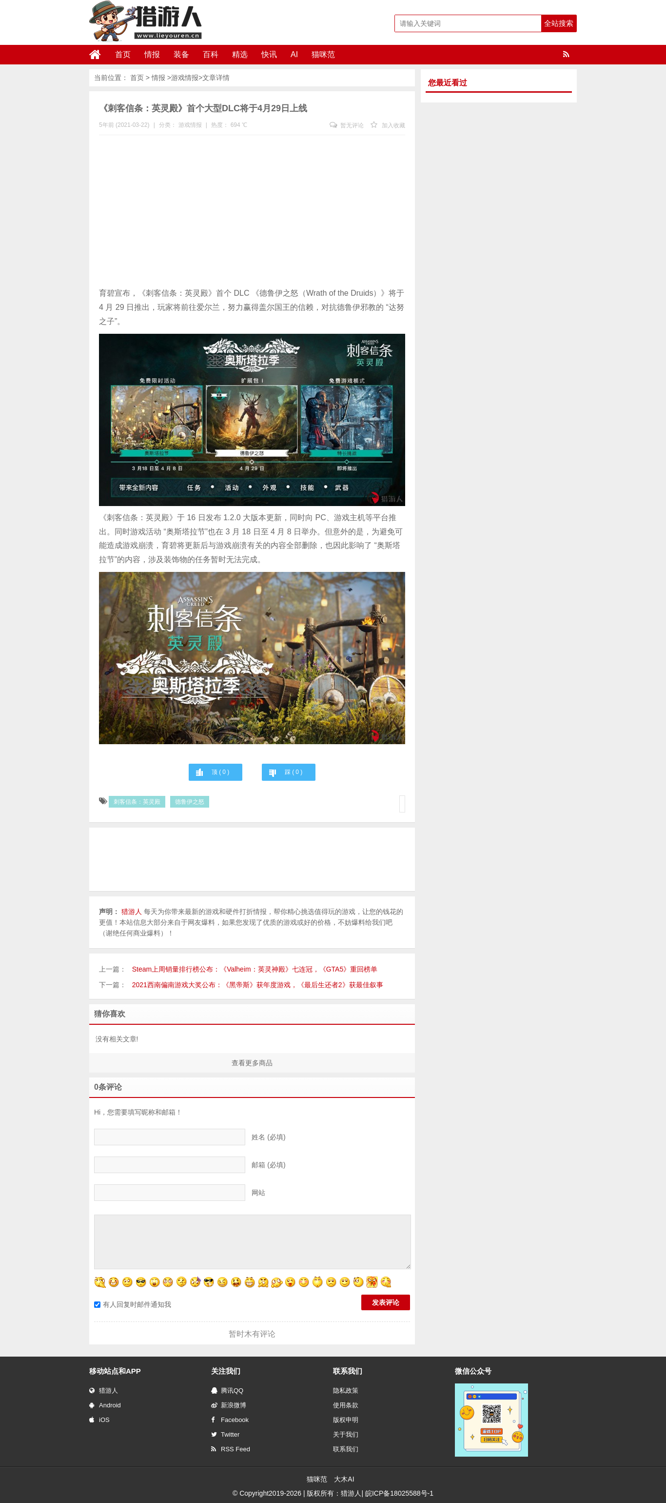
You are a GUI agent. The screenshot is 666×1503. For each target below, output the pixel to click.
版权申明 (345, 1419)
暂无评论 (347, 125)
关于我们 (345, 1434)
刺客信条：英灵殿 (137, 801)
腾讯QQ (227, 1390)
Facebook (230, 1419)
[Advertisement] (252, 213)
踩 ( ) (293, 772)
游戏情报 (184, 77)
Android (105, 1405)
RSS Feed (230, 1449)
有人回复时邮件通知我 (132, 1304)
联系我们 (345, 1449)
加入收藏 (388, 125)
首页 (123, 54)
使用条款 (345, 1405)
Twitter (225, 1434)
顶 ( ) (220, 772)
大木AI (344, 1479)
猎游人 (103, 1390)
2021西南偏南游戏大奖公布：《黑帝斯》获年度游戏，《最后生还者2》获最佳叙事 (257, 985)
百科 (210, 54)
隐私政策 (345, 1390)
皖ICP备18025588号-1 (399, 1493)
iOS (99, 1419)
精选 (240, 54)
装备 (181, 54)
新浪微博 (228, 1405)
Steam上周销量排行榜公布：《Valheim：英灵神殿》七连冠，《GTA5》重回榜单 (255, 969)
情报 (152, 54)
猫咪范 (323, 54)
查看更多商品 (252, 1063)
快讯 (269, 54)
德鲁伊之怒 (189, 801)
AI (294, 54)
